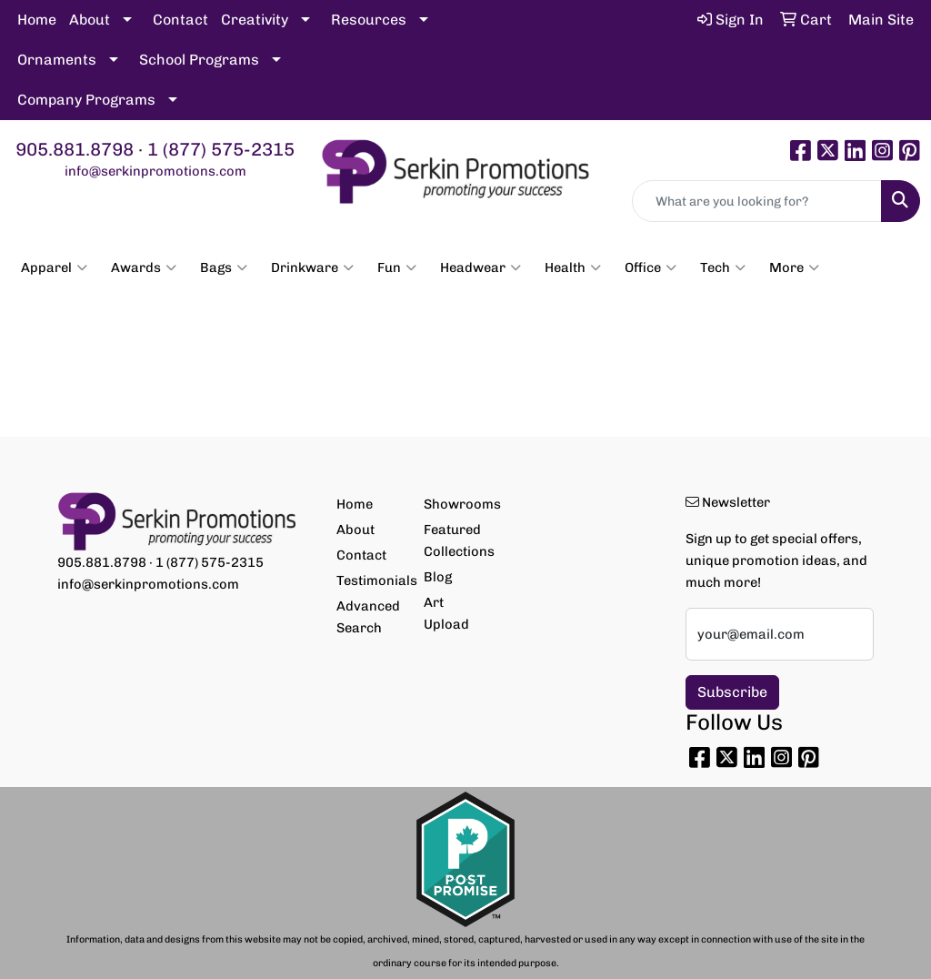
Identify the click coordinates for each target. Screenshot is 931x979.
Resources (368, 19)
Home (36, 19)
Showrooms (456, 504)
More (794, 267)
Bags (223, 267)
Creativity (254, 19)
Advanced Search (368, 617)
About (89, 19)
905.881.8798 (74, 149)
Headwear (480, 267)
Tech (723, 267)
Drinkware (312, 267)
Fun (396, 267)
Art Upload (446, 613)
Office (650, 267)
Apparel (54, 267)
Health (573, 267)
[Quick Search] (757, 201)
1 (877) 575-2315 (221, 149)
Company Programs (86, 99)
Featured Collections (456, 540)
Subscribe (732, 692)
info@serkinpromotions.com (155, 171)
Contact (180, 19)
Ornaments (56, 59)
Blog (438, 577)
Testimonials (369, 580)
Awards (143, 267)
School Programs (199, 59)
